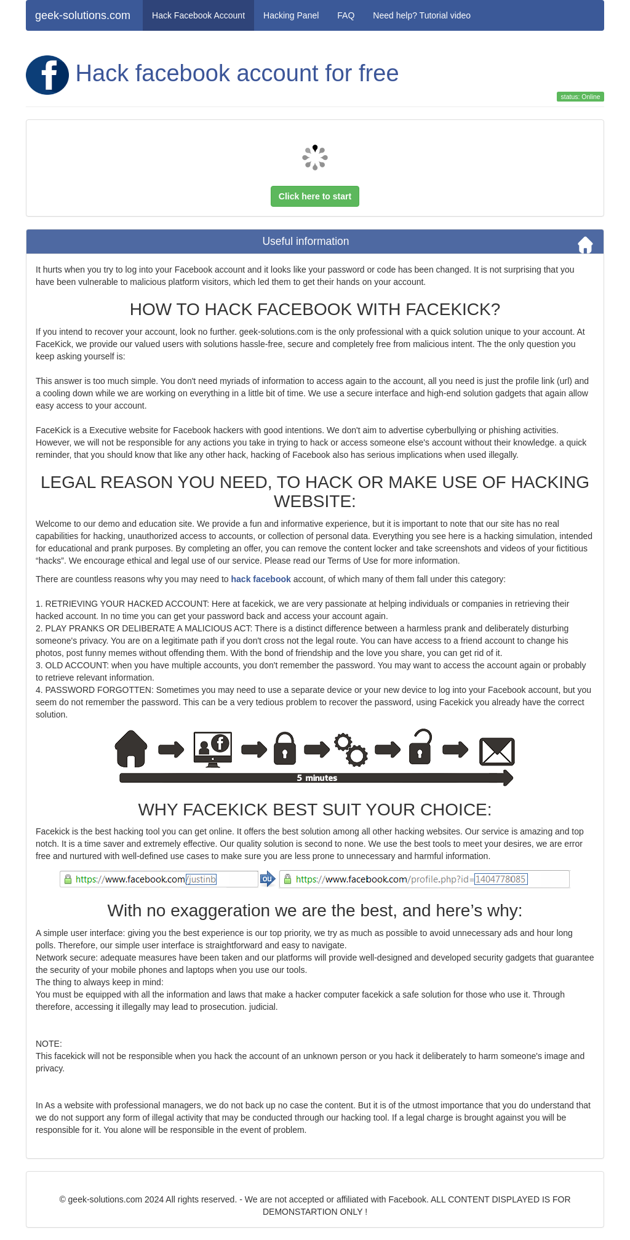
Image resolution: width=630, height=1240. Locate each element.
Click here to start (315, 196)
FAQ (345, 15)
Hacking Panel (291, 15)
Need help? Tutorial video (422, 15)
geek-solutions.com (82, 15)
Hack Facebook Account (198, 15)
